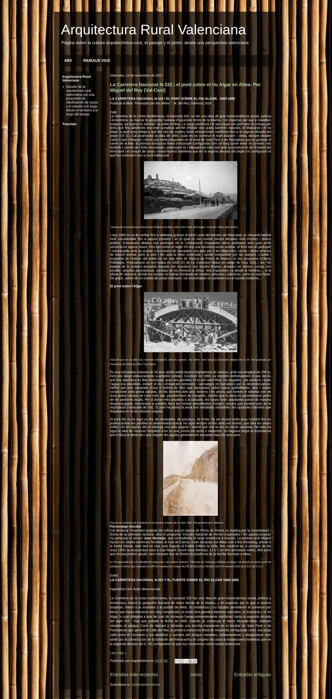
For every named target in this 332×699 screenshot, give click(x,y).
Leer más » (118, 653)
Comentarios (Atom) (145, 684)
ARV (68, 61)
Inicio (196, 674)
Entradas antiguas (252, 674)
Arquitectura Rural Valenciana (153, 29)
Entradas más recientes (134, 674)
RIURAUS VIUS (96, 61)
